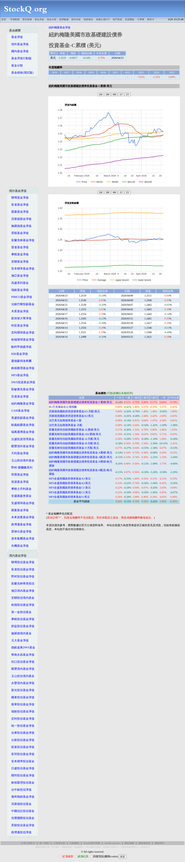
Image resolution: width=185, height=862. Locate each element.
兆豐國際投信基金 (21, 818)
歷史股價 (27, 19)
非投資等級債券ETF (129, 847)
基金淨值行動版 (20, 58)
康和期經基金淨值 (21, 796)
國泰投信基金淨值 (21, 697)
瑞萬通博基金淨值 (21, 431)
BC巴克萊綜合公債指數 (63, 406)
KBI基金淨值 (18, 353)
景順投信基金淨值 (21, 825)
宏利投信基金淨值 (21, 718)
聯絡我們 (159, 843)
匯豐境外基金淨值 (21, 446)
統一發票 (44, 843)
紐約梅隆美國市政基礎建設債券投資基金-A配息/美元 (80, 457)
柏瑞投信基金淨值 (21, 604)
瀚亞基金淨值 (19, 275)
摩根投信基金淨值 (21, 619)
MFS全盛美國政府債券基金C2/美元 (70, 492)
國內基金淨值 (19, 51)
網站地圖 (129, 843)
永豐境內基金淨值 (21, 683)
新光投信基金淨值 (21, 690)
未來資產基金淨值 (21, 517)
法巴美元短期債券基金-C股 (65, 420)
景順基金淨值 (19, 233)
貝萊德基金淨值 (20, 218)
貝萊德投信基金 (20, 803)
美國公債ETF (103, 19)
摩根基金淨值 (19, 254)
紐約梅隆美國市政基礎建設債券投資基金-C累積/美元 (80, 402)
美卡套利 (55, 847)
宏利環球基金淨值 (21, 332)
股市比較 (76, 19)
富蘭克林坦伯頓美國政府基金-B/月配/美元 (74, 443)
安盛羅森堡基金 (20, 495)
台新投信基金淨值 (21, 739)
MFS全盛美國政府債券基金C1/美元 (70, 487)
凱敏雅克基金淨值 (21, 389)
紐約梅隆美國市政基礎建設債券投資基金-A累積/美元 (80, 452)
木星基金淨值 (19, 311)
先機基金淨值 (19, 545)
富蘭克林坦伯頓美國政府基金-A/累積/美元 (74, 429)
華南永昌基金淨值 (21, 654)
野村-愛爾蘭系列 (20, 467)
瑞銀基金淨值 (19, 289)
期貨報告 (88, 19)
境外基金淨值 (19, 44)
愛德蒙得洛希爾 (20, 360)
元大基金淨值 (19, 640)
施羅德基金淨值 (20, 225)
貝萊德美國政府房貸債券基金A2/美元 (71, 415)
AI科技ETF (145, 847)
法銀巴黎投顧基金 (21, 304)
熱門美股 (117, 19)
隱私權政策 (144, 843)
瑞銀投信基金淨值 (21, 711)
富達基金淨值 (19, 204)
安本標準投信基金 (21, 761)
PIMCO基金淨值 (20, 296)
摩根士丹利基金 (20, 488)
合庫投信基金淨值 (21, 732)
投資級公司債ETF (110, 847)
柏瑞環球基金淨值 (21, 339)
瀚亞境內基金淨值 (21, 590)
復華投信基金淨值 (21, 704)
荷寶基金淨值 (19, 474)
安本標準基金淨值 (21, 268)
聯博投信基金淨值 (21, 562)
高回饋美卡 (79, 847)
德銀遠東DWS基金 (22, 647)
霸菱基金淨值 (19, 211)
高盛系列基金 (19, 282)
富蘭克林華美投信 (21, 583)
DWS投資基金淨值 (22, 382)
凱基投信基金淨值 (21, 747)
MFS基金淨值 (19, 375)
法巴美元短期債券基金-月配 (65, 425)
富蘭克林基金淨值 (21, 240)
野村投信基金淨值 (21, 576)
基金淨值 (39, 19)
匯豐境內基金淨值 (21, 668)
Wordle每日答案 (92, 843)
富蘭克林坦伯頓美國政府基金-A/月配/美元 (74, 438)
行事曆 (140, 19)
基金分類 (51, 19)
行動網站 (74, 843)
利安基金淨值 (19, 325)
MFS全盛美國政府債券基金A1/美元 (70, 478)
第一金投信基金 (20, 612)
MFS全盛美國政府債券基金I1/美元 (69, 496)
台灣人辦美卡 (28, 843)
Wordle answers (112, 843)
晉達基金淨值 (19, 247)
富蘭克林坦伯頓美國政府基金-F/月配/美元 (74, 447)
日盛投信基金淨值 (21, 768)
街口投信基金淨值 (21, 661)
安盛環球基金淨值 (21, 503)
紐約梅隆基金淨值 (21, 403)
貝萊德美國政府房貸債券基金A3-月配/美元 (74, 411)
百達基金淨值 (19, 396)
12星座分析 (59, 843)
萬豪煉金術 (67, 847)
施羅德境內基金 (20, 633)
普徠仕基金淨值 (20, 531)
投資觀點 (129, 19)
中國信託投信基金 (21, 810)
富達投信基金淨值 (21, 569)
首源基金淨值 (19, 481)
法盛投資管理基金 (21, 439)
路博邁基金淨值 (20, 524)
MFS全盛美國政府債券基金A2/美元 (70, 483)
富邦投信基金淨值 (21, 754)
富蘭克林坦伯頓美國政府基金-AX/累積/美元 (75, 434)
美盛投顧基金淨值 (21, 417)
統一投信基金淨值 (21, 725)
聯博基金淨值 (19, 197)
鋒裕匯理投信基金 (21, 782)
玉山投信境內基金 (21, 676)
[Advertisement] (118, 8)
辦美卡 (150, 19)
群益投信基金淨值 (21, 626)
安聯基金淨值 (19, 261)
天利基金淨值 (19, 453)
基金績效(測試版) (21, 72)
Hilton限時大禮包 (93, 847)
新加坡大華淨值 (20, 318)
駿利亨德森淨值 (20, 346)
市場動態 (15, 19)
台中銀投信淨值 (20, 789)
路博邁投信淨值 (20, 832)
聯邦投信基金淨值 (21, 775)
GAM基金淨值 (19, 410)
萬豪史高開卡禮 (42, 847)
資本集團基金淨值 (21, 538)
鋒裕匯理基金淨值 (21, 368)
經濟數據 (64, 19)
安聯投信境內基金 (21, 597)
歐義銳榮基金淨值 (21, 424)
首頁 (3, 19)
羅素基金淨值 (19, 510)
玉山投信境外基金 (21, 460)
